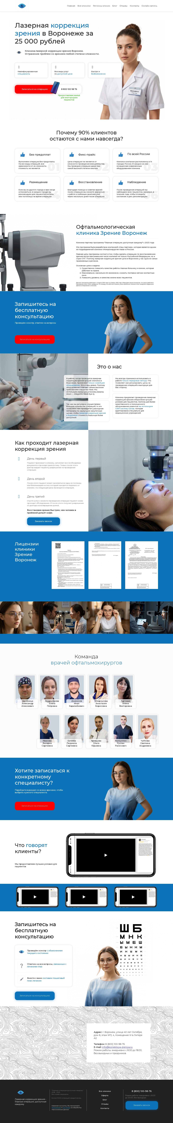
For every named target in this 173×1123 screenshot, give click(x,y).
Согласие (66, 1107)
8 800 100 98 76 (69, 89)
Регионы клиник (100, 5)
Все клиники (82, 5)
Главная (69, 5)
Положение (56, 1107)
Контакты (134, 5)
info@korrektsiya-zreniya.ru (117, 1046)
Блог (113, 5)
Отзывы (123, 5)
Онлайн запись (149, 5)
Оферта (104, 1095)
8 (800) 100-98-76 (142, 1090)
